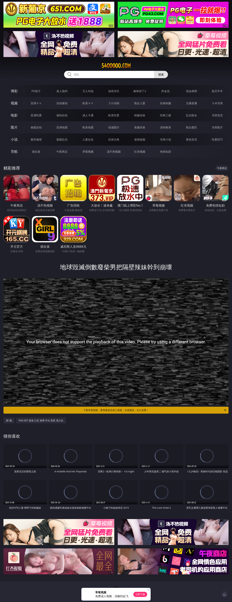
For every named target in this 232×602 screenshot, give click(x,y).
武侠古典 (113, 139)
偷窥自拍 (36, 127)
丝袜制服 (165, 103)
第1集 (9, 420)
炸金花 (165, 91)
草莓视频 (87, 151)
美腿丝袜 (139, 127)
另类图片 (217, 127)
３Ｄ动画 (113, 103)
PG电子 (36, 91)
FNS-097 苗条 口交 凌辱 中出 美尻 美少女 (41, 420)
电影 (14, 115)
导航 (14, 151)
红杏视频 (139, 151)
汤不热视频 (114, 151)
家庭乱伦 (62, 139)
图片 (14, 127)
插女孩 (36, 151)
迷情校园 (139, 139)
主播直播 (191, 103)
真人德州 (62, 91)
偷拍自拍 (62, 115)
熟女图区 (191, 127)
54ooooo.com (116, 65)
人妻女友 (87, 139)
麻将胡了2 (139, 91)
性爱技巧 (217, 139)
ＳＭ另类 (217, 103)
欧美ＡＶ (87, 103)
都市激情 (36, 139)
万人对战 (87, 91)
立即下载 (140, 594)
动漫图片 (113, 127)
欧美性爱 (113, 115)
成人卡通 (87, 115)
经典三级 (165, 115)
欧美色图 (87, 127)
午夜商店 (62, 151)
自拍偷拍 (62, 103)
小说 (14, 139)
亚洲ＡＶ (36, 103)
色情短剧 (165, 151)
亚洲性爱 (36, 115)
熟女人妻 (139, 103)
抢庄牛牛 (217, 91)
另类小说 (165, 139)
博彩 (14, 91)
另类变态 (217, 115)
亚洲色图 (62, 127)
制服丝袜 (139, 115)
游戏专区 (113, 91)
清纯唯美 (165, 127)
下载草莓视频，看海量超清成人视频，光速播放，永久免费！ (155, 410)
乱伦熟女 (191, 115)
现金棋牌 (191, 91)
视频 (14, 103)
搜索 (161, 74)
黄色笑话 (191, 139)
